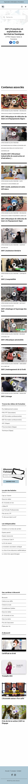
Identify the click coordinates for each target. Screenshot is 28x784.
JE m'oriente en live (8, 503)
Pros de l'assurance (8, 623)
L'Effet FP (5, 506)
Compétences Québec (8, 608)
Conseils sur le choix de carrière (11, 529)
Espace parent (6, 532)
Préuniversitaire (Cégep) (9, 427)
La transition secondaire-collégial (12, 547)
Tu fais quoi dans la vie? (9, 517)
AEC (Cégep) (6, 423)
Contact (19, 771)
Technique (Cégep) (7, 430)
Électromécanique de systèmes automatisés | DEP (13, 145)
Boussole (4, 597)
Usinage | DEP (22, 393)
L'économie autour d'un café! (13, 698)
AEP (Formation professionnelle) (12, 416)
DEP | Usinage (6, 396)
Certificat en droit (9, 653)
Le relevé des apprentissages (11, 554)
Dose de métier (6, 499)
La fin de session (7, 543)
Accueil (7, 771)
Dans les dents (6, 619)
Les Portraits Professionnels (10, 510)
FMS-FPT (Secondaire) (9, 413)
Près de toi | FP (6, 513)
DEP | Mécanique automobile (12, 340)
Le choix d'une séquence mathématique (14, 550)
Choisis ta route (6, 605)
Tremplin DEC (7, 676)
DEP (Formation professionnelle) (12, 420)
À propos (13, 771)
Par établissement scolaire (10, 409)
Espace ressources (7, 536)
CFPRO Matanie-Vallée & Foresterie (13, 38)
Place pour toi (6, 626)
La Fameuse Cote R (8, 539)
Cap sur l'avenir (6, 495)
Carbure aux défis (7, 601)
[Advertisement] (14, 450)
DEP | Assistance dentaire (11, 251)
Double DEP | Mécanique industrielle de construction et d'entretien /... (13, 156)
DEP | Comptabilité (8, 279)
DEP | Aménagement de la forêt (13, 369)
